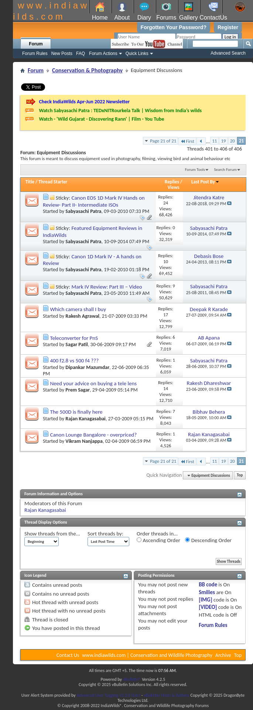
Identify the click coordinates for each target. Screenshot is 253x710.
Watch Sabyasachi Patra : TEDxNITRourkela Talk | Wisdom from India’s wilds (120, 110)
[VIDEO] (208, 607)
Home (100, 17)
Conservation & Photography (87, 70)
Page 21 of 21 (163, 141)
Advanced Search (228, 53)
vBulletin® (132, 679)
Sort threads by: (105, 533)
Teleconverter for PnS (74, 338)
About (122, 17)
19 (223, 141)
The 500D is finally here (76, 412)
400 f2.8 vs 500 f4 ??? (74, 360)
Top (240, 475)
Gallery (188, 17)
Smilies (207, 592)
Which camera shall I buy (78, 309)
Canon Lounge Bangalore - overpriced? (93, 434)
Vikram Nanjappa (84, 441)
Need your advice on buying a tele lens (93, 383)
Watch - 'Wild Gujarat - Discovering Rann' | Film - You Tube (101, 119)
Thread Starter (52, 182)
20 (232, 141)
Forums (166, 17)
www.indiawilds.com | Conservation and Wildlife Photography (147, 655)
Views (174, 187)
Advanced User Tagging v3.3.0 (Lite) (108, 695)
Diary (144, 17)
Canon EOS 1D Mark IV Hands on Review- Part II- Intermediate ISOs (94, 201)
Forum (35, 43)
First (187, 141)
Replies (172, 182)
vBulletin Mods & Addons (166, 695)
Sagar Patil (76, 344)
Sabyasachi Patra (83, 211)
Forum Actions (103, 53)
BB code (208, 584)
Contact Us (68, 655)
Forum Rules (35, 53)
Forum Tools (195, 169)
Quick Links (137, 53)
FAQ (80, 53)
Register (228, 27)
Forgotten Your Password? (173, 27)
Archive (223, 655)
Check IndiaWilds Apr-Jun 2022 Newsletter (84, 102)
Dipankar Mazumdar (87, 367)
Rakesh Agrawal (82, 316)
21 (241, 141)
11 (214, 141)
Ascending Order (158, 540)
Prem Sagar (77, 390)
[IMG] (205, 599)
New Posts (61, 53)
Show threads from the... (52, 533)
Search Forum (225, 169)
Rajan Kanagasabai (85, 419)
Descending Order (208, 540)
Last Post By (205, 182)
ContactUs (213, 17)
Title (29, 182)
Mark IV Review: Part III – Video (106, 286)
